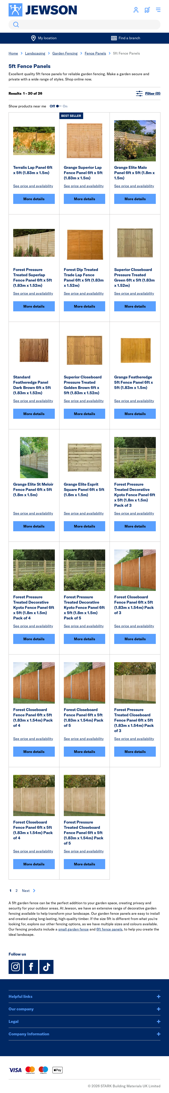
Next (29, 890)
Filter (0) (148, 93)
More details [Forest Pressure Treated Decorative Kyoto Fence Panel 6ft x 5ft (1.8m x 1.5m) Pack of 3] (135, 526)
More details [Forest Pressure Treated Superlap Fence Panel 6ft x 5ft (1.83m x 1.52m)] (33, 306)
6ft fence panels (109, 929)
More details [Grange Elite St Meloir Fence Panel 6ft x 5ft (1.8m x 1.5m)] (33, 526)
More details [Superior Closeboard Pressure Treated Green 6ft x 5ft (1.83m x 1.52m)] (135, 306)
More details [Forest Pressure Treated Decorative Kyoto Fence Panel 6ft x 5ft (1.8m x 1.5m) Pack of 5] (84, 639)
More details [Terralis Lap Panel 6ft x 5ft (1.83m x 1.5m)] (33, 199)
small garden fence (73, 929)
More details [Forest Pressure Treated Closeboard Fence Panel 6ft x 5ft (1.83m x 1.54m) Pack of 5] (84, 864)
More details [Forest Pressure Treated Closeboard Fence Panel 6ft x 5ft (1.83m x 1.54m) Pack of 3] (135, 751)
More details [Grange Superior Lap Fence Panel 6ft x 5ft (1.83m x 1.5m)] (84, 199)
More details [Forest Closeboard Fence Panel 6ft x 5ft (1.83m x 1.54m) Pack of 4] (33, 751)
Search (15, 24)
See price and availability (33, 186)
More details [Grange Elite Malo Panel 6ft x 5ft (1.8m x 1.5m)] (135, 199)
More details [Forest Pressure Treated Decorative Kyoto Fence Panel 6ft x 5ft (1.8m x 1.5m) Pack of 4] (33, 639)
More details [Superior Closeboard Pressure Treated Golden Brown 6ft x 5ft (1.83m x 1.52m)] (84, 414)
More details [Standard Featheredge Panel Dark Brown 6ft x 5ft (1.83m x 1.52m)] (33, 414)
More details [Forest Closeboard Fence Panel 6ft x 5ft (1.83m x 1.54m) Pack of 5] (84, 751)
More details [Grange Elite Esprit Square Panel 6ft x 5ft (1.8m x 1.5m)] (84, 526)
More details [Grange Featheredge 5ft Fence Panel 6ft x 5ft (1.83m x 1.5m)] (135, 414)
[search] (84, 24)
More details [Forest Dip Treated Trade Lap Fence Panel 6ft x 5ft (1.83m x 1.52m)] (84, 306)
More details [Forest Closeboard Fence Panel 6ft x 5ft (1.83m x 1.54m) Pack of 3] (135, 639)
